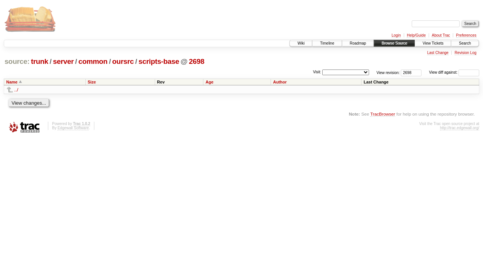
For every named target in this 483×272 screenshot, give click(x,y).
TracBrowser (382, 113)
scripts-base (158, 61)
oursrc (123, 61)
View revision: (388, 72)
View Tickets (433, 43)
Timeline (327, 43)
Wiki (301, 43)
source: (17, 61)
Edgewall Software (73, 128)
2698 (197, 61)
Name (12, 82)
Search (465, 43)
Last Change (438, 53)
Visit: (317, 72)
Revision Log (466, 53)
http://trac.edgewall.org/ (459, 128)
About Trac (441, 35)
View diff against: (454, 72)
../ (16, 90)
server (63, 61)
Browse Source (394, 43)
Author (280, 82)
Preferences (466, 35)
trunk (39, 61)
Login (396, 35)
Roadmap (358, 43)
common (93, 61)
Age (210, 82)
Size (92, 82)
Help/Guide (416, 35)
